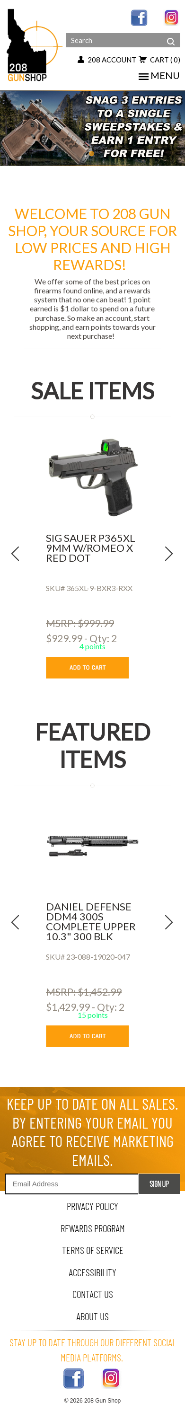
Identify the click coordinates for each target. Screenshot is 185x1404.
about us (92, 1316)
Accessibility (92, 1272)
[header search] (170, 34)
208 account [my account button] (107, 59)
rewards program (93, 1228)
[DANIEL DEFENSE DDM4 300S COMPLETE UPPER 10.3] (92, 846)
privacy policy (92, 1206)
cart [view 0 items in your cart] (159, 59)
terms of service (92, 1250)
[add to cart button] (94, 668)
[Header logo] (35, 44)
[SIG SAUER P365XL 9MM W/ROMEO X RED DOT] (92, 477)
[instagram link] (171, 16)
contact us (92, 1294)
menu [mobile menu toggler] (159, 75)
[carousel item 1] (92, 126)
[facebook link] (139, 16)
